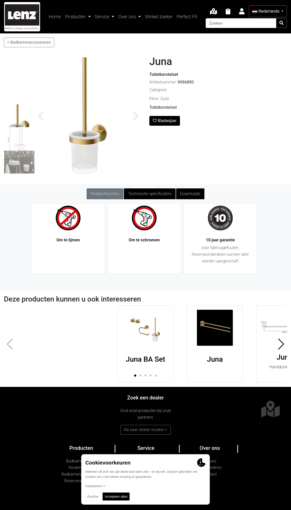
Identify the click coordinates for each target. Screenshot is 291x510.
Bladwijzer (165, 120)
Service (103, 16)
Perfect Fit (187, 16)
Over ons (127, 16)
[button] (281, 344)
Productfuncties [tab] (105, 193)
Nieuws (209, 461)
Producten (76, 16)
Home (55, 16)
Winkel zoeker (158, 16)
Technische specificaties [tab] (149, 193)
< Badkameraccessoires (29, 42)
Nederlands (266, 11)
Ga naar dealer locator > (145, 429)
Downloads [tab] (190, 193)
